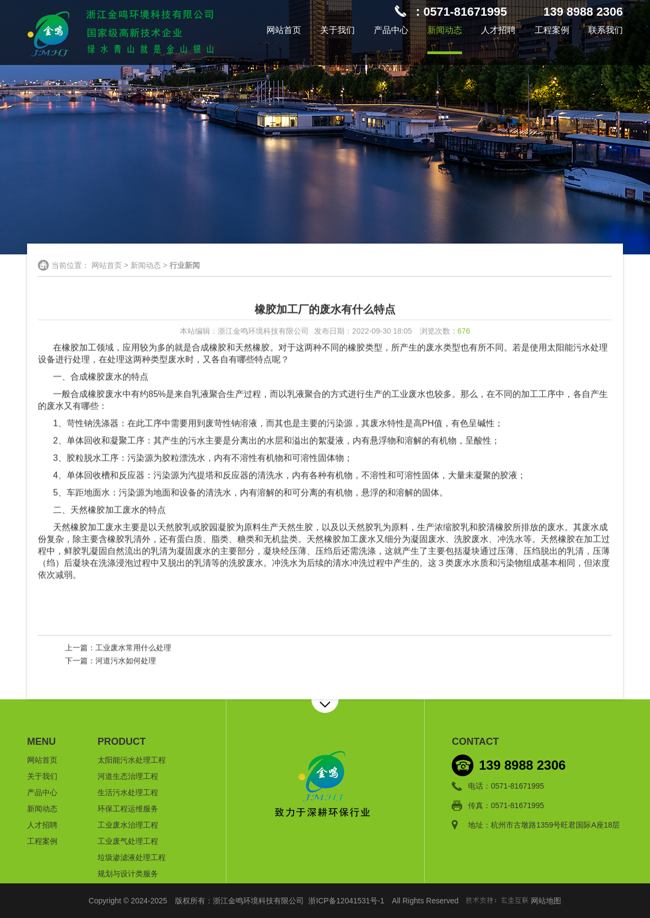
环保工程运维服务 (128, 808)
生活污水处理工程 (128, 792)
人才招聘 (498, 30)
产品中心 (391, 30)
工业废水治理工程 (128, 825)
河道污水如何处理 (125, 661)
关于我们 (337, 30)
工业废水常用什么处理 (133, 648)
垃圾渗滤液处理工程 (132, 857)
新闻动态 (444, 30)
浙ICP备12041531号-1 (346, 900)
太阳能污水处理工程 (132, 760)
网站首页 (283, 30)
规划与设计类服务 (128, 873)
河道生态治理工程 (128, 776)
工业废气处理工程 (128, 841)
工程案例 (552, 30)
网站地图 (546, 900)
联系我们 (605, 30)
